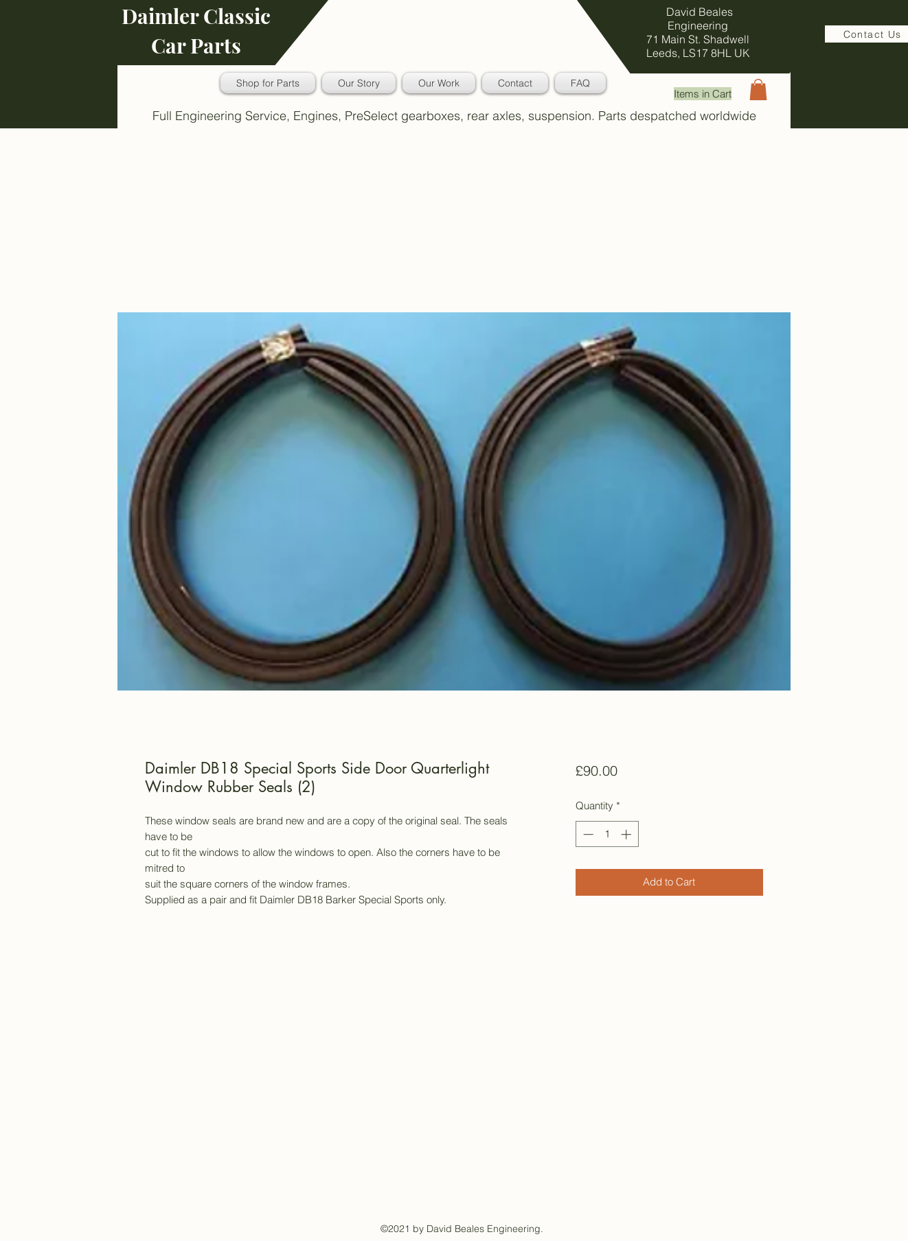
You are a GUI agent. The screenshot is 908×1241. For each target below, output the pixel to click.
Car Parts (196, 45)
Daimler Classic (196, 16)
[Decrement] (587, 834)
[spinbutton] (606, 834)
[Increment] (627, 834)
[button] (758, 89)
